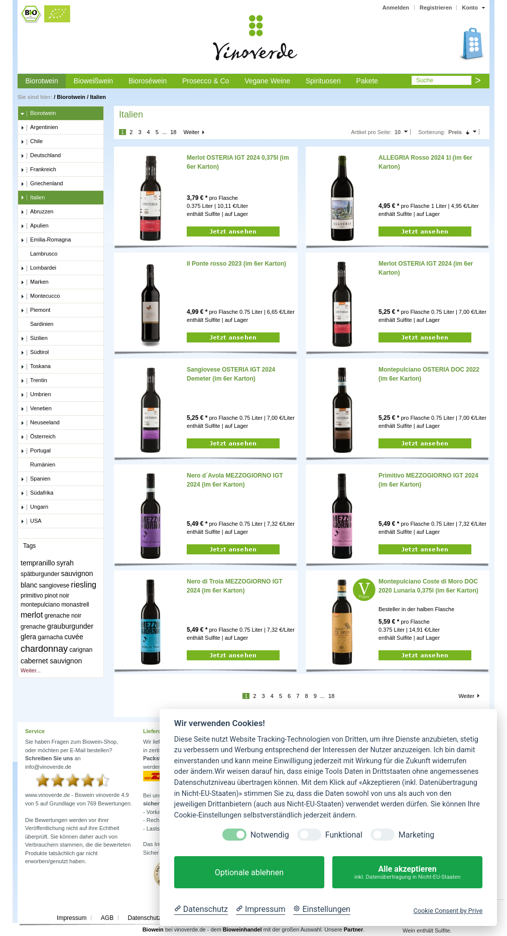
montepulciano (40, 604)
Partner (353, 929)
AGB (107, 917)
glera (28, 637)
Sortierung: (431, 132)
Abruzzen (37, 211)
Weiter (191, 132)
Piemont (35, 310)
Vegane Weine (267, 81)
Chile (32, 141)
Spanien (35, 479)
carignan (80, 649)
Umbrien (36, 394)
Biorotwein (41, 81)
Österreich (38, 436)
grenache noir (63, 615)
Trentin (34, 380)
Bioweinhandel (242, 929)
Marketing (416, 835)
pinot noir (57, 595)
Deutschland (41, 155)
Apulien (35, 225)
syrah (65, 563)
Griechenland (42, 183)
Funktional (343, 835)
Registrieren (436, 8)
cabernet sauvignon (51, 661)
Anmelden (396, 8)
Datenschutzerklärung (157, 917)
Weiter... (31, 670)
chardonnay (44, 649)
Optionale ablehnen (249, 872)
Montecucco (40, 296)
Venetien (36, 408)
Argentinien (39, 127)
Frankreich (38, 169)
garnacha (50, 637)
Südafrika (37, 493)
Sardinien (37, 324)
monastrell (75, 604)
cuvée (73, 637)
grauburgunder (70, 626)
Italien (98, 97)
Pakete (367, 81)
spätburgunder (40, 573)
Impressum (71, 917)
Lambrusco (39, 254)
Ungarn (34, 507)
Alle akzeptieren (407, 872)
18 (173, 132)
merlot (32, 615)
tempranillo (38, 563)
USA (31, 521)
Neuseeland (40, 422)
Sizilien (34, 338)
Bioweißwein (93, 81)
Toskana (36, 366)
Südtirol (35, 352)
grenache (33, 626)
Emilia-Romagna (46, 240)
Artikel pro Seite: (371, 132)
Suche (424, 80)
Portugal (36, 450)
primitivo (32, 595)
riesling (83, 584)
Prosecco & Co (205, 81)
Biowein (153, 929)
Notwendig (269, 835)
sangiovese (54, 585)
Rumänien (38, 465)
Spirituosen (323, 81)
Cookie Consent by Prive (447, 910)
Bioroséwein (148, 81)
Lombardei (38, 268)
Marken (35, 282)
